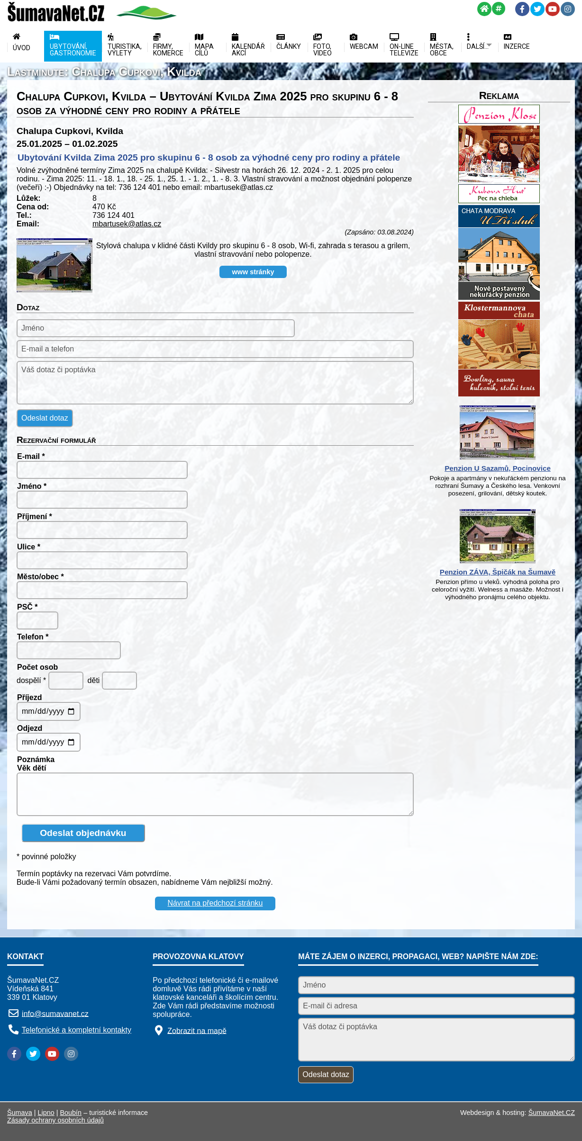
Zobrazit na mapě (197, 1030)
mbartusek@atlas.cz (126, 224)
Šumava (19, 1112)
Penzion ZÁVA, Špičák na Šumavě (497, 572)
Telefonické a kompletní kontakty (76, 1030)
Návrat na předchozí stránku (215, 903)
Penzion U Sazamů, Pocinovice (498, 468)
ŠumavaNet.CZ (551, 1112)
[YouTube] (553, 9)
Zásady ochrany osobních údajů (55, 1120)
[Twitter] (537, 9)
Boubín (71, 1112)
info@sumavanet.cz (55, 1013)
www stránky (253, 272)
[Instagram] (568, 9)
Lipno (46, 1112)
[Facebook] (522, 9)
